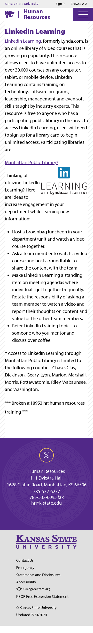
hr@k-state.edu (46, 503)
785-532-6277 (46, 491)
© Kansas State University (36, 607)
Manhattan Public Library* (31, 162)
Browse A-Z (79, 4)
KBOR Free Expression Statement (42, 596)
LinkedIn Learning (23, 41)
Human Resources (37, 13)
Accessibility (26, 582)
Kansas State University (22, 4)
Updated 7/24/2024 (31, 615)
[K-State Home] (10, 14)
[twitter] (46, 455)
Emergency (25, 567)
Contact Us (24, 560)
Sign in (60, 4)
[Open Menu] (83, 14)
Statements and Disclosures (38, 575)
